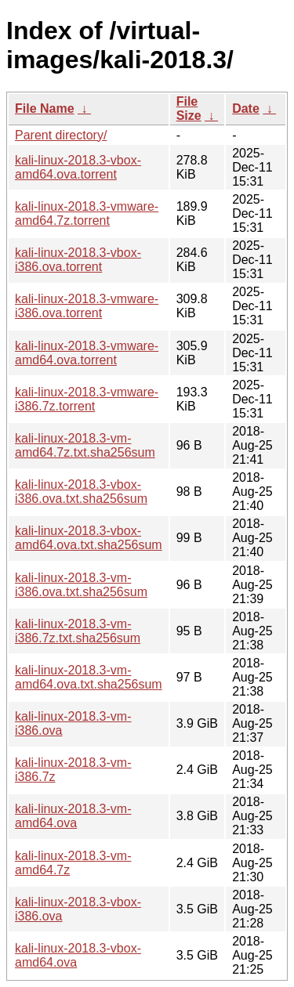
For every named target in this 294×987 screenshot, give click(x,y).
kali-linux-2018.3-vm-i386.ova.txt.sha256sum (81, 584)
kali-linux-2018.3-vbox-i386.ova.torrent (78, 259)
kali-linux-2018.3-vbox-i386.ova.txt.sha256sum (81, 491)
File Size (188, 108)
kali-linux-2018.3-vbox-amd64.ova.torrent (78, 167)
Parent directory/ (61, 135)
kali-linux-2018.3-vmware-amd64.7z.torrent (86, 213)
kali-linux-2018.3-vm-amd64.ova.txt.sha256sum (88, 677)
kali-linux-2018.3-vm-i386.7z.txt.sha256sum (77, 631)
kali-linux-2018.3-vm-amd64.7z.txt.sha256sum (85, 445)
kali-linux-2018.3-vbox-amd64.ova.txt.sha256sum (88, 537)
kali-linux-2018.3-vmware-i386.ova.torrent (86, 306)
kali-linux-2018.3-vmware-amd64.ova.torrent (86, 353)
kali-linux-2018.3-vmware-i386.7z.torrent (86, 399)
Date (246, 108)
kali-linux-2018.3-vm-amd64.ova (73, 816)
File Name (44, 108)
